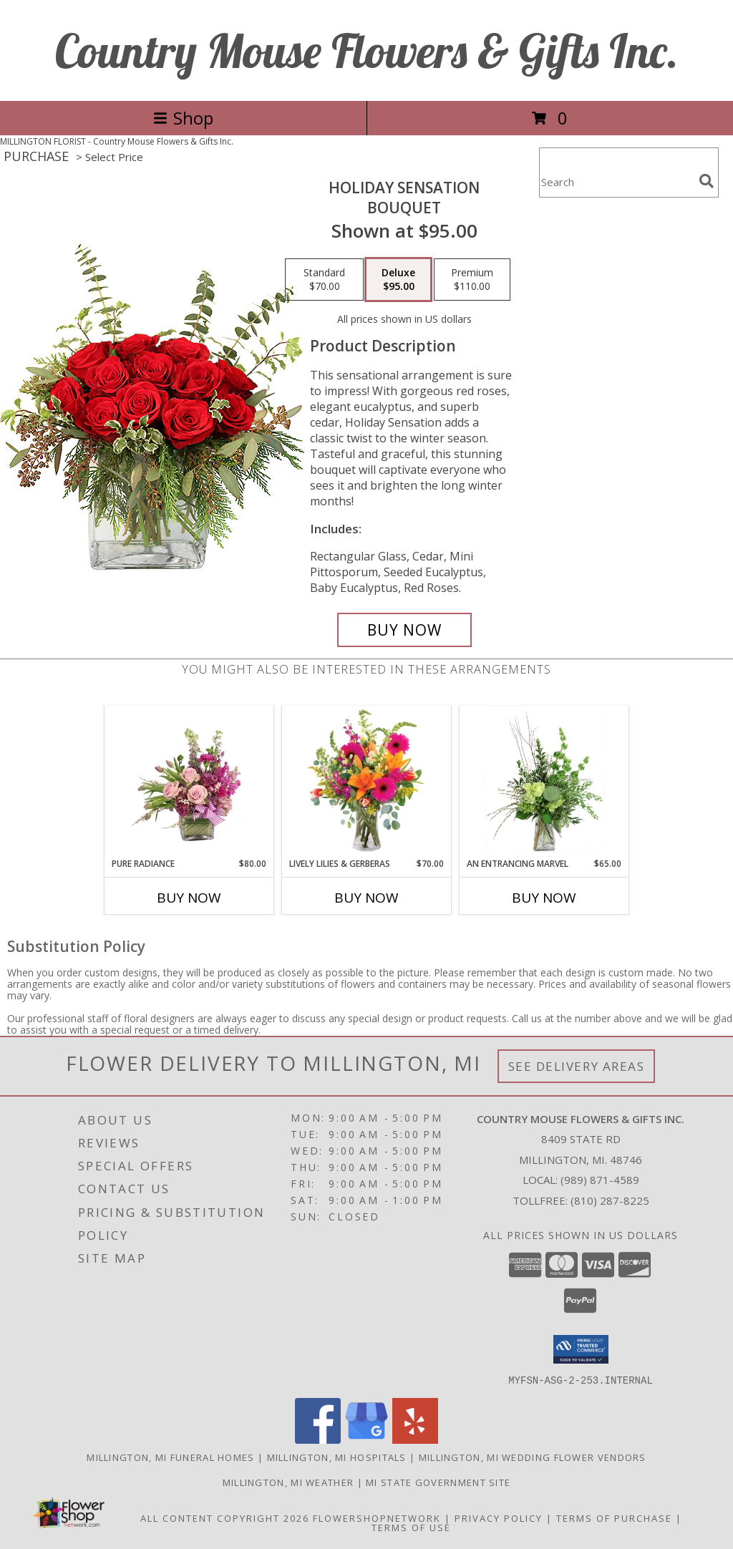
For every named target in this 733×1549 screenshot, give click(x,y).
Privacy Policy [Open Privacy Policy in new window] (499, 1517)
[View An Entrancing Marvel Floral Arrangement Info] (544, 781)
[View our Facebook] (318, 1439)
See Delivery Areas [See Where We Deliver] (576, 1066)
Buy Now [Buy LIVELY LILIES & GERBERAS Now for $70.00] (366, 897)
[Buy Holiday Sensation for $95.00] (404, 630)
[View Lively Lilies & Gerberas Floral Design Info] (367, 781)
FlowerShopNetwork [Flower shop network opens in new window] (377, 1517)
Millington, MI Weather (288, 1481)
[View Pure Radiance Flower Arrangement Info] (189, 781)
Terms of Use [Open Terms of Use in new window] (411, 1526)
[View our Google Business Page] (366, 1439)
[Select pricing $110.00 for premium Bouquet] (472, 280)
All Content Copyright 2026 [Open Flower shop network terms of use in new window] (224, 1517)
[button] (580, 1349)
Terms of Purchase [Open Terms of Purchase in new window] (614, 1517)
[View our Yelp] (415, 1439)
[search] (706, 181)
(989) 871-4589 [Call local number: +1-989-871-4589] (599, 1179)
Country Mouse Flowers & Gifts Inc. (367, 50)
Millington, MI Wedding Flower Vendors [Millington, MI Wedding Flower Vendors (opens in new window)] (532, 1456)
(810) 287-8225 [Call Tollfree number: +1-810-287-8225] (610, 1200)
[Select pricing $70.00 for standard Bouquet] (324, 280)
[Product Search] (616, 181)
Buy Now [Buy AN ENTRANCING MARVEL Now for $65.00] (544, 897)
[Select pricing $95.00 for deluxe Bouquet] (398, 280)
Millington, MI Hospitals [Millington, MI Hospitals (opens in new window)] (337, 1456)
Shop (183, 118)
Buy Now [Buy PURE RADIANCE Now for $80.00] (189, 897)
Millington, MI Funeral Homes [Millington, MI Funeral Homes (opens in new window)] (170, 1456)
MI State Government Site (438, 1481)
